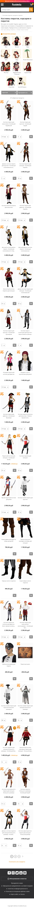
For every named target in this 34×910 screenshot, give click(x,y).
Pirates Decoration (28, 59)
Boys (28, 47)
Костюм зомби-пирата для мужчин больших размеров (8, 707)
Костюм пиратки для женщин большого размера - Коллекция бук (8, 749)
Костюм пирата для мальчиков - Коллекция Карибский (8, 123)
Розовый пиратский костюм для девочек (8, 373)
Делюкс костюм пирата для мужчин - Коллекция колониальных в (9, 165)
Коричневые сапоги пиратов (25, 581)
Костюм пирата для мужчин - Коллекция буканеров (9, 332)
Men (6, 47)
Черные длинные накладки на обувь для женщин (25, 541)
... (1, 15)
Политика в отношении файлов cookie (18, 891)
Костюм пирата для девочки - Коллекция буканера (9, 416)
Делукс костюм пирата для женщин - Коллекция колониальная (25, 290)
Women (17, 47)
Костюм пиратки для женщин (25, 457)
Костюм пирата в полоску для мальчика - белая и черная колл (25, 416)
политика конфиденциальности (18, 888)
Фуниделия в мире (17, 883)
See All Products (22, 87)
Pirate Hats (11, 87)
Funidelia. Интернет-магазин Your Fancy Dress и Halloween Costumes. (16, 5)
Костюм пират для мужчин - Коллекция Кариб (25, 123)
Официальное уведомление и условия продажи (18, 886)
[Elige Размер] (5, 136)
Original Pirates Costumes (17, 73)
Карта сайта (14, 894)
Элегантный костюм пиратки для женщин (9, 290)
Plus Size (6, 72)
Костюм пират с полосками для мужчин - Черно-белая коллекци (25, 332)
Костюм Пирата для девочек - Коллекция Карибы (25, 207)
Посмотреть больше (9, 34)
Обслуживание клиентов (17, 879)
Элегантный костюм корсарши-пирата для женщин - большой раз (25, 749)
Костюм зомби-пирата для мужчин (25, 498)
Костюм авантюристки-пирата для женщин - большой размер (25, 832)
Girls (6, 59)
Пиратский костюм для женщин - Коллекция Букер (8, 457)
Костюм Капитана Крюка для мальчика (9, 206)
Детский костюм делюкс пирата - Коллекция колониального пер (9, 249)
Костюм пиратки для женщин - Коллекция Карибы (25, 165)
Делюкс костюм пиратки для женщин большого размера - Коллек (9, 832)
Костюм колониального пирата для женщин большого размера (9, 791)
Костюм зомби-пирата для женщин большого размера (25, 707)
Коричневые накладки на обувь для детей (9, 540)
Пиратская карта (25, 664)
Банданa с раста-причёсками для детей (25, 373)
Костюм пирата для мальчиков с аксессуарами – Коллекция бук (25, 625)
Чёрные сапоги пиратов (9, 581)
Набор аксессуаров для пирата (8, 665)
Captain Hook (27, 72)
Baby (17, 59)
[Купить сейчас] (14, 136)
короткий (5, 92)
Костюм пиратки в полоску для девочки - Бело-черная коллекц (8, 624)
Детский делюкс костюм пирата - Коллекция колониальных (25, 249)
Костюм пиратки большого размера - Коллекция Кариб (25, 791)
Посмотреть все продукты (17, 861)
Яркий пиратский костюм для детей (9, 498)
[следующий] (22, 856)
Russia (23, 894)
